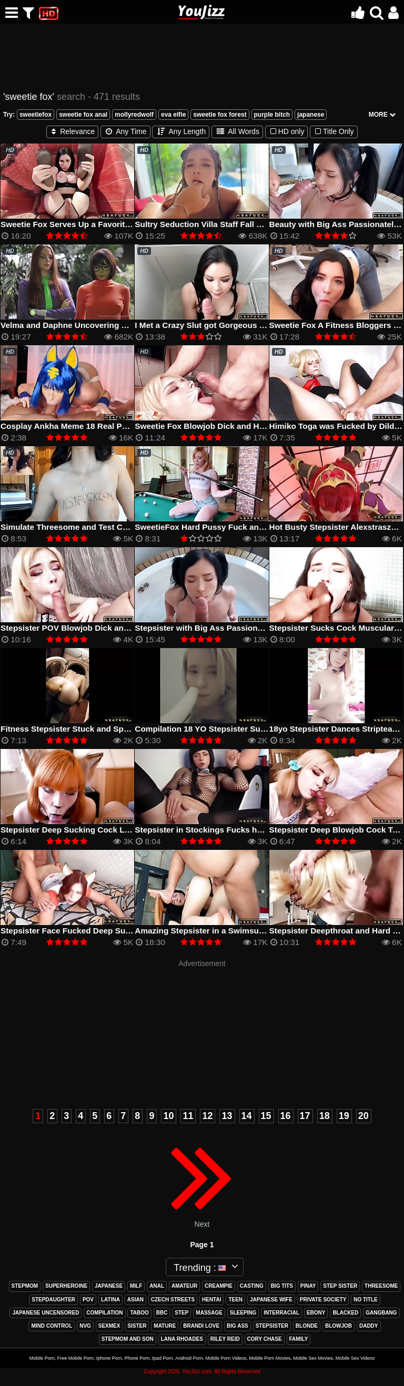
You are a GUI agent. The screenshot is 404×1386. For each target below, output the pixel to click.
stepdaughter (53, 1299)
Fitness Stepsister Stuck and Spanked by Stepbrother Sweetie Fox (128, 728)
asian (135, 1299)
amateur (184, 1286)
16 (285, 1116)
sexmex (109, 1326)
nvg (85, 1326)
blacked (345, 1313)
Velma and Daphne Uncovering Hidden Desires (90, 325)
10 (168, 1116)
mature (165, 1326)
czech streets (173, 1299)
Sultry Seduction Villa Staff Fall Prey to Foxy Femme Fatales (250, 224)
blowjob (338, 1326)
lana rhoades (182, 1339)
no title (366, 1299)
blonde (307, 1326)
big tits (282, 1286)
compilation (104, 1313)
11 (188, 1116)
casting (252, 1286)
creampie (219, 1286)
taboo (139, 1313)
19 (344, 1116)
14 (246, 1116)
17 (305, 1116)
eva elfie (173, 114)
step (181, 1313)
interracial (281, 1313)
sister (136, 1326)
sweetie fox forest (219, 114)
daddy (368, 1326)
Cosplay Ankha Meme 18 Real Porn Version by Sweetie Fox (114, 426)
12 (207, 1116)
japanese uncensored (45, 1313)
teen (235, 1299)
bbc (162, 1313)
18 (324, 1116)
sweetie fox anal (83, 114)
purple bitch (272, 114)
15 (266, 1116)
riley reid (225, 1339)
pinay (308, 1286)
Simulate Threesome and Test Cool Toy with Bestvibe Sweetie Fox (127, 526)
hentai (211, 1299)
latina (110, 1299)
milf (136, 1286)
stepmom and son (128, 1339)
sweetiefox (35, 114)
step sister (340, 1286)
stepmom (25, 1286)
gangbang (381, 1313)
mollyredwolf (134, 114)
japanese (310, 114)
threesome (381, 1286)
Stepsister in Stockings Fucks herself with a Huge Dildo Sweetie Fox (266, 829)
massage (209, 1313)
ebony (316, 1313)
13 (226, 1116)
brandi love (201, 1326)
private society (323, 1299)
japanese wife (271, 1299)
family (298, 1339)
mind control (51, 1326)
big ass (237, 1326)
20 (363, 1116)
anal (156, 1286)
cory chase (264, 1339)
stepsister (272, 1326)
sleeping (243, 1313)
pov (88, 1299)
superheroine (66, 1286)
